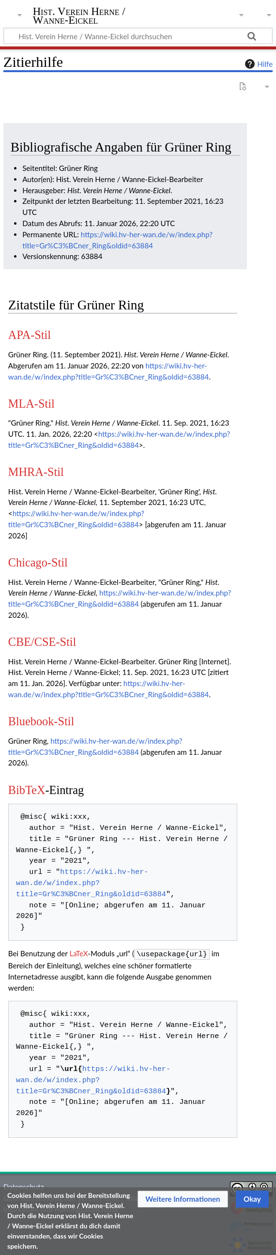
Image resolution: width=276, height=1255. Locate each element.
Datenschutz (23, 1185)
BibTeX (27, 789)
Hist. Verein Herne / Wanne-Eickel (79, 16)
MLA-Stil (31, 403)
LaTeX (78, 953)
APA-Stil (29, 334)
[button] (183, 1199)
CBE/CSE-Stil (42, 641)
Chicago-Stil (38, 562)
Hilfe (258, 64)
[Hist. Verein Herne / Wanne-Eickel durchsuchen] (138, 36)
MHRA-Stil (36, 471)
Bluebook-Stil (41, 721)
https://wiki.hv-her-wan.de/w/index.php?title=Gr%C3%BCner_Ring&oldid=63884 (91, 883)
